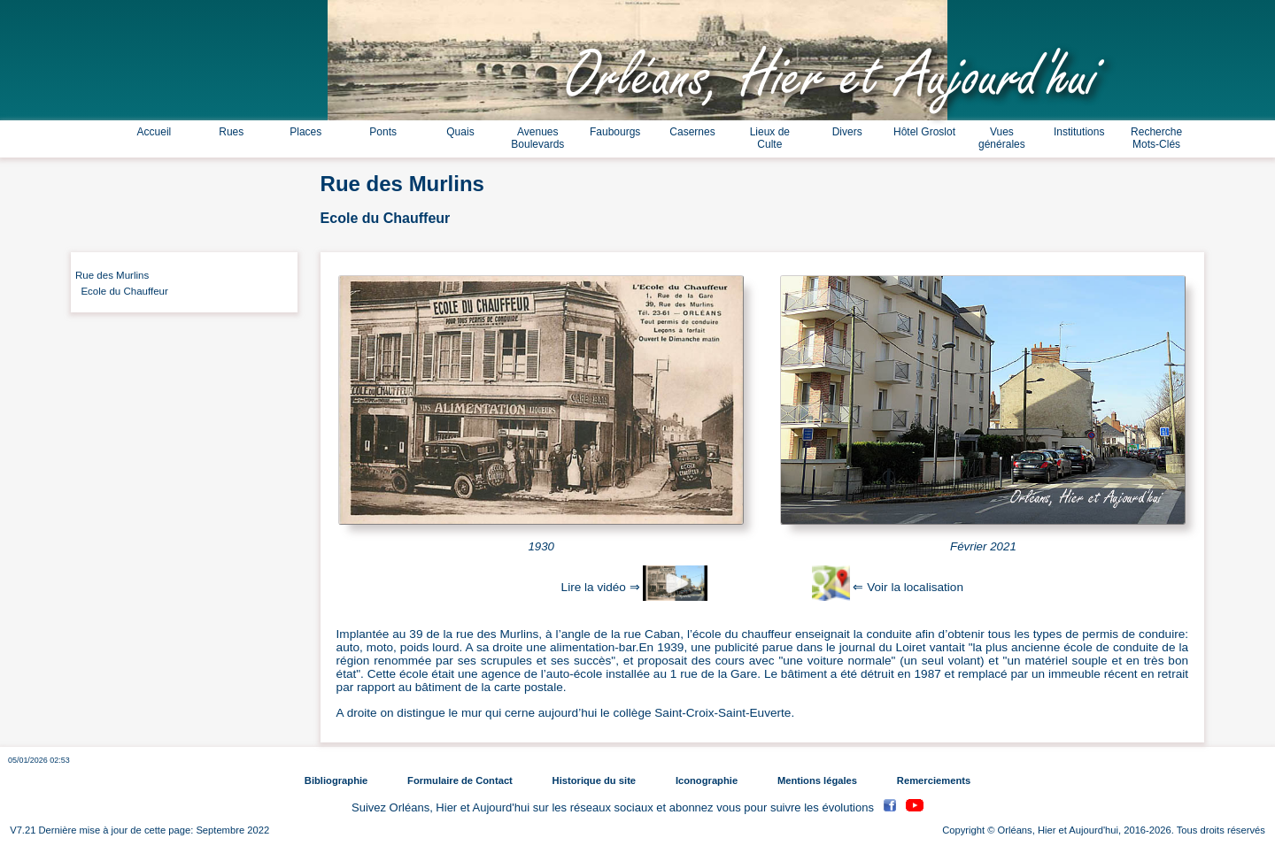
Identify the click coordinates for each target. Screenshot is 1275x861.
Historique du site (594, 780)
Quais (460, 132)
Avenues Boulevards (537, 138)
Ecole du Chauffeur (121, 291)
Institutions (1079, 132)
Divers (847, 132)
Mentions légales (817, 780)
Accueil (154, 132)
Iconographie (707, 780)
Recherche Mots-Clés (1156, 138)
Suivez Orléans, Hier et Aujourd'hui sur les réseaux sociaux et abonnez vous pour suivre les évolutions (614, 807)
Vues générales (1001, 138)
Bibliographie (336, 780)
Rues (231, 132)
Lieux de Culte (770, 138)
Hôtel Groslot (924, 132)
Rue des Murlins (112, 275)
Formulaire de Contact (460, 780)
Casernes (692, 132)
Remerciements (933, 780)
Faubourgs (615, 132)
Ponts (383, 132)
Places (305, 132)
